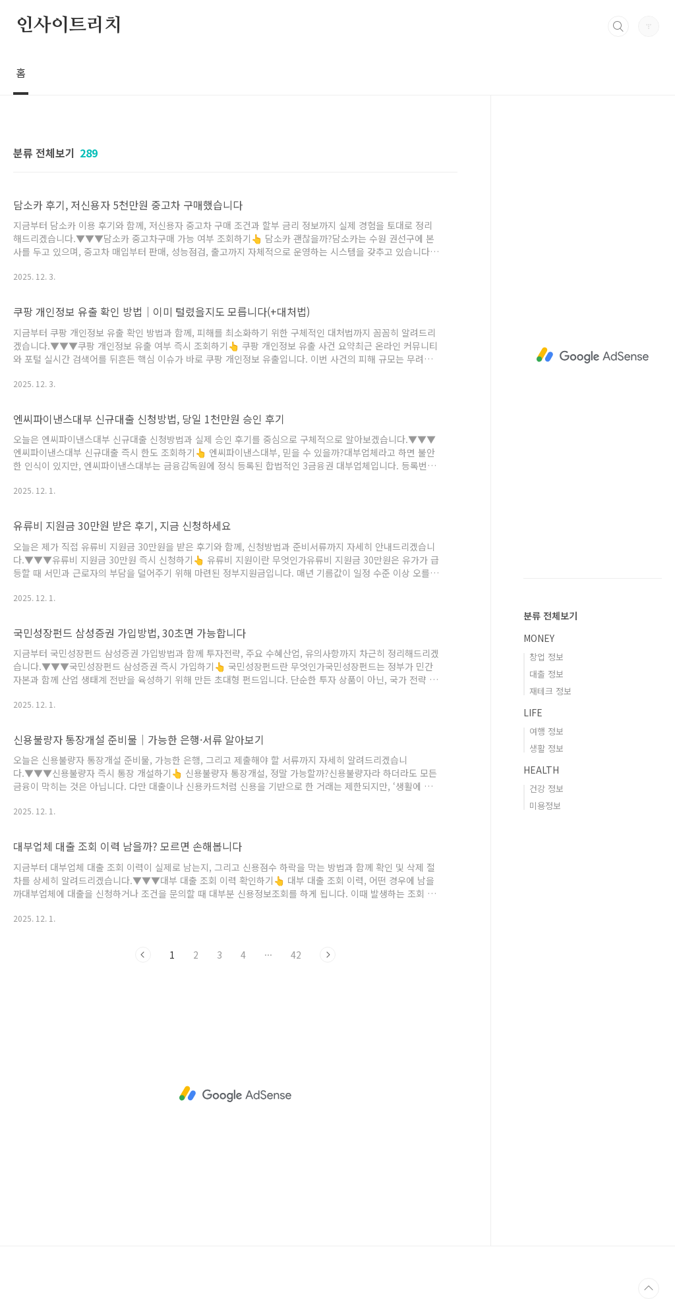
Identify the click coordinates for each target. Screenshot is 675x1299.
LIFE (533, 712)
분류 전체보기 (550, 615)
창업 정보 (546, 656)
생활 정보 (546, 748)
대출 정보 (546, 674)
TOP (648, 1288)
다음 (328, 955)
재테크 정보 (550, 691)
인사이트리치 (69, 25)
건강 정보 (546, 788)
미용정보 (545, 805)
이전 (143, 955)
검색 (618, 26)
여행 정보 (546, 731)
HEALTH (541, 769)
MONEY (538, 638)
